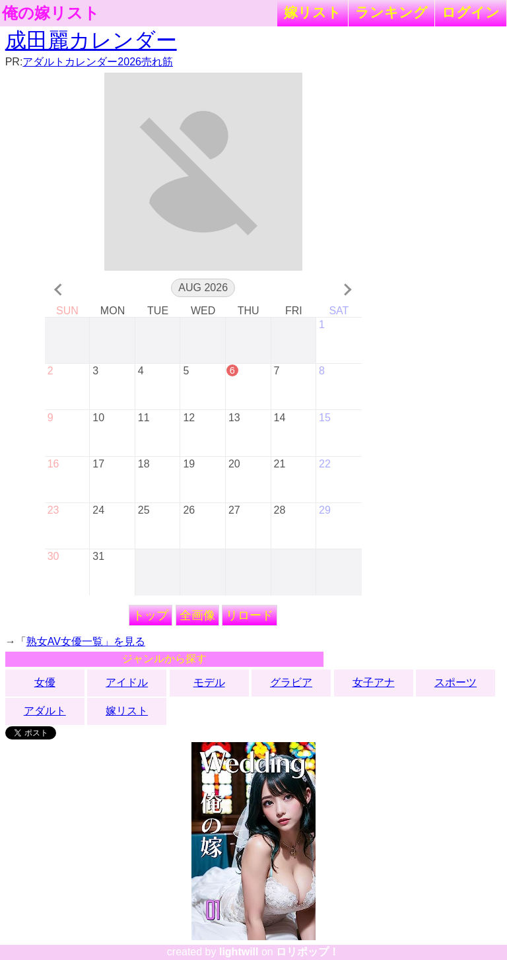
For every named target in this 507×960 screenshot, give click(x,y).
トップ (150, 615)
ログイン (471, 12)
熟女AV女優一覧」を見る (85, 641)
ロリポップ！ (307, 951)
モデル (209, 682)
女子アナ (374, 682)
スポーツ (455, 682)
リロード (249, 615)
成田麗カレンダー (91, 40)
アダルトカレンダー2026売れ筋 (97, 61)
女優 (44, 682)
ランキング (391, 12)
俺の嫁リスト (51, 13)
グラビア (291, 682)
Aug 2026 (203, 287)
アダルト (45, 710)
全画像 (197, 615)
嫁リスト (312, 12)
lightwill (239, 951)
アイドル (127, 682)
